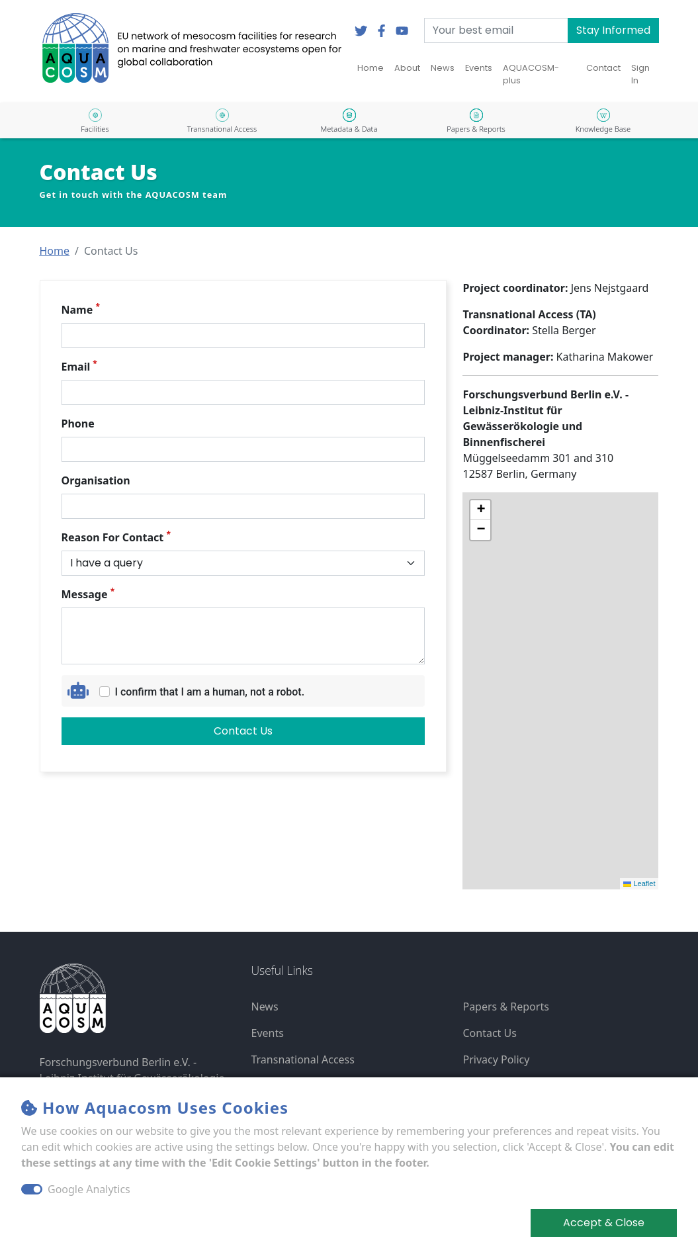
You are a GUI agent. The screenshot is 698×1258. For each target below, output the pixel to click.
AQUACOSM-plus (531, 74)
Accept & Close (603, 1222)
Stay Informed (613, 30)
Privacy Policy (495, 1059)
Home (370, 67)
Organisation (96, 480)
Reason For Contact (116, 537)
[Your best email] (496, 30)
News (443, 67)
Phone (78, 423)
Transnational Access (302, 1059)
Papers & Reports (505, 1006)
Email (79, 366)
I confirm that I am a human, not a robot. (210, 692)
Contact (603, 67)
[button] (55, 251)
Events (478, 67)
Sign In (640, 74)
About (407, 67)
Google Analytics (89, 1189)
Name (81, 309)
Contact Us (243, 731)
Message (88, 594)
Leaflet (639, 883)
